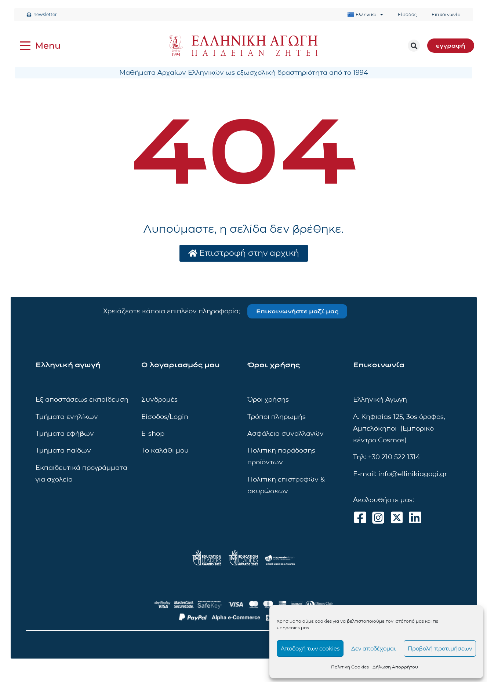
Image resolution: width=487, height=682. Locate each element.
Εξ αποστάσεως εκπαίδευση (82, 399)
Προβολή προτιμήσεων (440, 648)
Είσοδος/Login (164, 417)
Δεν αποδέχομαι (373, 648)
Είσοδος (407, 14)
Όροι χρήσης (268, 399)
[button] (414, 46)
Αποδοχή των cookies (310, 648)
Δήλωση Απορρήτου (395, 667)
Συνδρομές (159, 399)
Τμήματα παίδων (63, 450)
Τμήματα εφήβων (65, 434)
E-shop (152, 434)
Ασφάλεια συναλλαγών (285, 434)
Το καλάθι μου (165, 450)
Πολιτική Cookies (350, 667)
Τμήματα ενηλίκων (67, 417)
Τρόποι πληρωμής (276, 417)
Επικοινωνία (446, 14)
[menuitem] (365, 15)
